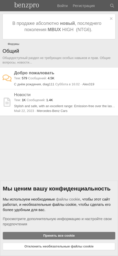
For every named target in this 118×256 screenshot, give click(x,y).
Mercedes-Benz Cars (52, 111)
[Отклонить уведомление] (110, 19)
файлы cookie (68, 199)
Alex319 (88, 84)
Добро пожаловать (34, 73)
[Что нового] (102, 5)
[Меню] (7, 6)
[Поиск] (112, 5)
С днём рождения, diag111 (34, 84)
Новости (22, 94)
